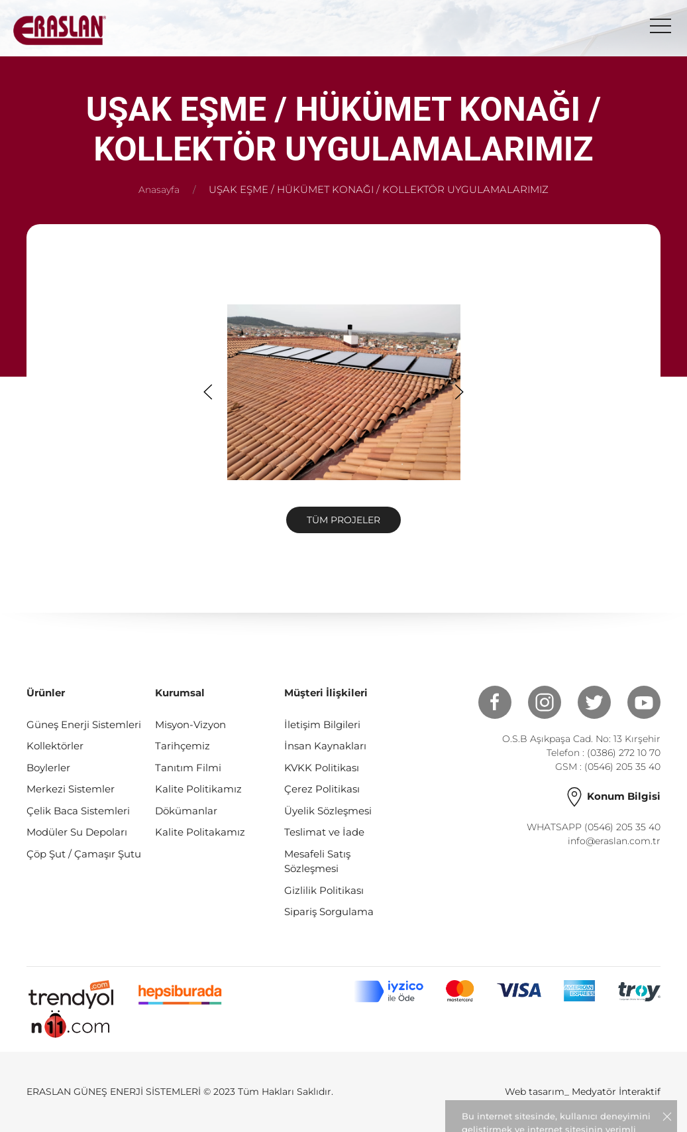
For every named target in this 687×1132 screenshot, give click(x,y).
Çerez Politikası (322, 789)
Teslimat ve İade (324, 832)
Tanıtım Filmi (188, 767)
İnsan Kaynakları (325, 745)
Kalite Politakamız (200, 832)
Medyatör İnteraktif (616, 1092)
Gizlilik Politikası (324, 890)
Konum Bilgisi (612, 796)
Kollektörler (54, 745)
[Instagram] (536, 702)
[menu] (660, 26)
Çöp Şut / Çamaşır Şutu (83, 854)
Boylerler (48, 767)
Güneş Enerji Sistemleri (83, 724)
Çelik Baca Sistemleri (78, 810)
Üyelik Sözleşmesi (328, 810)
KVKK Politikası (321, 767)
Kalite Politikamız (198, 789)
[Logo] (59, 30)
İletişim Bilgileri (322, 724)
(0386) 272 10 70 (624, 753)
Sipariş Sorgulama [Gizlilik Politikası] (329, 911)
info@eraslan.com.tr (614, 841)
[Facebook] (486, 702)
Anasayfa (159, 190)
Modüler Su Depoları (76, 832)
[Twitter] (586, 702)
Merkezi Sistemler (70, 789)
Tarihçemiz (182, 745)
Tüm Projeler (343, 520)
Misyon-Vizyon (190, 724)
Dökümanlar (186, 810)
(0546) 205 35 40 (622, 767)
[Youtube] (636, 702)
